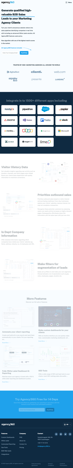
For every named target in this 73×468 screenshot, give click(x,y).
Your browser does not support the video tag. (55, 30)
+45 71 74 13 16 (43, 443)
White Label (5, 441)
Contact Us (23, 444)
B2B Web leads (6, 451)
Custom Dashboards (7, 437)
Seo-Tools (4, 447)
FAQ (20, 437)
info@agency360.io (44, 446)
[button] (67, 424)
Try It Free (24, 53)
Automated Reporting (8, 444)
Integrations (5, 454)
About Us (22, 441)
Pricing (21, 447)
